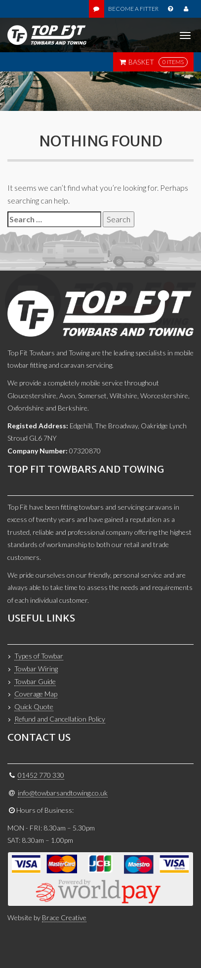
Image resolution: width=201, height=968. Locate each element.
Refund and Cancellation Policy (59, 719)
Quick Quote (33, 706)
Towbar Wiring (36, 668)
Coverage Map (35, 694)
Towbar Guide (35, 681)
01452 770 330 (41, 775)
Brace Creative (64, 917)
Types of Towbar (38, 656)
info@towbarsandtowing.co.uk (63, 793)
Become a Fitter (133, 8)
